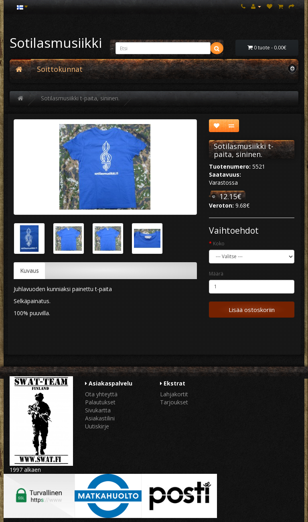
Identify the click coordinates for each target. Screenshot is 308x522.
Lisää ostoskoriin (252, 310)
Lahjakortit (174, 394)
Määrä (216, 273)
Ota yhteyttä (101, 394)
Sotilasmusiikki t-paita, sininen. (80, 98)
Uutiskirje (97, 426)
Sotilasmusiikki (56, 43)
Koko (219, 243)
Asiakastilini (100, 418)
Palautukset (100, 402)
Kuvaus (29, 270)
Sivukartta (98, 410)
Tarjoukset (174, 402)
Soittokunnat (60, 69)
